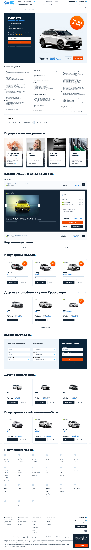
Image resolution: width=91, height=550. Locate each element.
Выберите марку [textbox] (38, 349)
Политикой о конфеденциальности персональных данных (81, 540)
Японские (48, 521)
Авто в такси (20, 524)
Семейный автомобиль (8, 519)
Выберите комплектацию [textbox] (40, 359)
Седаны (33, 519)
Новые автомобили (22, 519)
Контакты (84, 4)
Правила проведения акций (20, 546)
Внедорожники (35, 527)
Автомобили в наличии (22, 521)
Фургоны (34, 530)
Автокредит (43, 4)
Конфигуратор (21, 522)
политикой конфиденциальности (67, 363)
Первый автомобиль (8, 521)
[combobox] (19, 359)
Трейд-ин (51, 4)
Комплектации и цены (9, 7)
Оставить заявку (73, 359)
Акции (56, 4)
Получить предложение (19, 42)
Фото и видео (83, 7)
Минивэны (34, 532)
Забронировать (76, 226)
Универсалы (34, 524)
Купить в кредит (78, 58)
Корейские (49, 524)
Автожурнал (77, 4)
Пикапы (33, 529)
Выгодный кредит (7, 524)
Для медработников (8, 522)
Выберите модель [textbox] (38, 354)
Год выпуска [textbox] (11, 359)
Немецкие (49, 522)
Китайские (49, 519)
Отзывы (84, 522)
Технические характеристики (47, 7)
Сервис (70, 4)
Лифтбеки (34, 522)
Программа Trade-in (8, 525)
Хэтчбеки (34, 521)
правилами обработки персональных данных (23, 46)
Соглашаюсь (81, 545)
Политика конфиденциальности (9, 546)
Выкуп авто (63, 4)
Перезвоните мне (80, 526)
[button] (6, 205)
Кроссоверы (34, 525)
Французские (49, 525)
